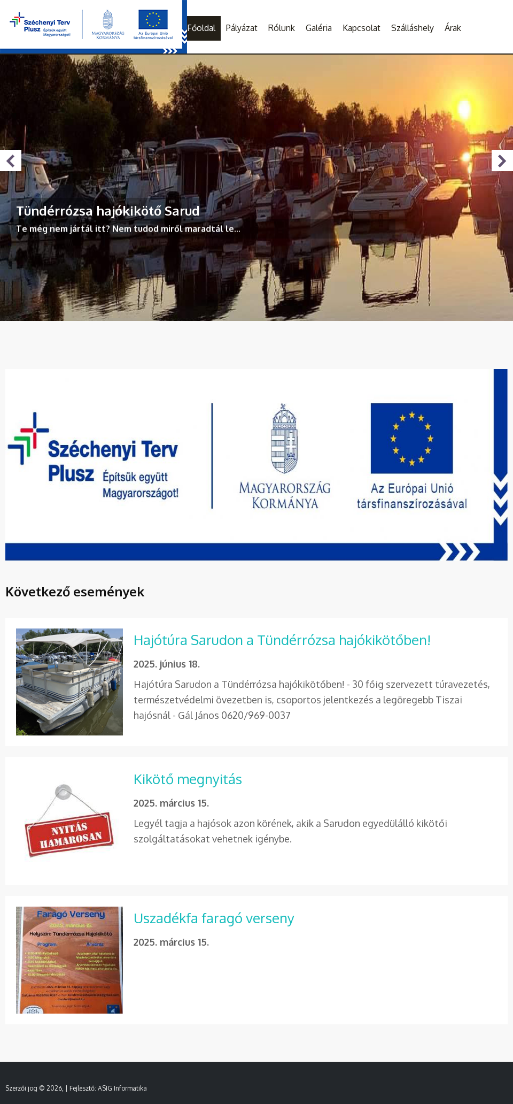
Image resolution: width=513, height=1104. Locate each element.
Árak (453, 27)
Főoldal (201, 27)
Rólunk (281, 27)
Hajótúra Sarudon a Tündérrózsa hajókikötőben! (282, 639)
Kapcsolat (361, 27)
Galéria (319, 27)
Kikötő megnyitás (188, 778)
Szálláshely (412, 27)
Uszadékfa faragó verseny (214, 917)
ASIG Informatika (122, 1088)
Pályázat (242, 27)
